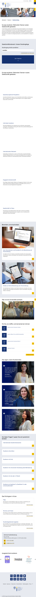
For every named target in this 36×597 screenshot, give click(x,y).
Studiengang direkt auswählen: (10, 47)
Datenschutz (13, 583)
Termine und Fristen (29, 354)
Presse (30, 583)
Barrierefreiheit (19, 583)
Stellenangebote (25, 583)
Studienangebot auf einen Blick (27, 53)
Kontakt (4, 583)
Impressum (9, 583)
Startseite (4, 20)
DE (29, 0)
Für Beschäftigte (25, 0)
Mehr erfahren (30, 504)
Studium (9, 20)
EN (31, 0)
